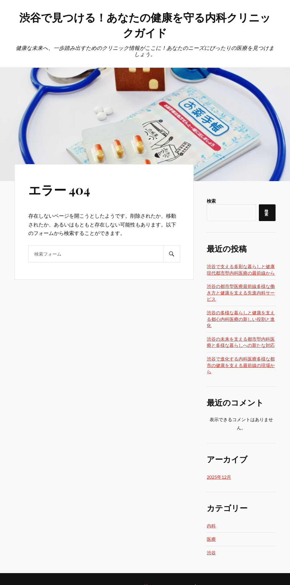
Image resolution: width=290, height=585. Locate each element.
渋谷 (211, 552)
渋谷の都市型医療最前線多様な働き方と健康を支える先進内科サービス (241, 292)
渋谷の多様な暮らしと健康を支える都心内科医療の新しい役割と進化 (241, 319)
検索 (211, 201)
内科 (211, 525)
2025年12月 (219, 477)
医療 (211, 539)
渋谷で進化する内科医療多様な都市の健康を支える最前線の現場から (241, 365)
